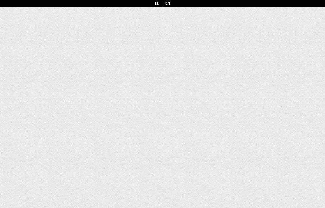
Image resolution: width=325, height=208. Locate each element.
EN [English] (167, 3)
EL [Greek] (157, 3)
